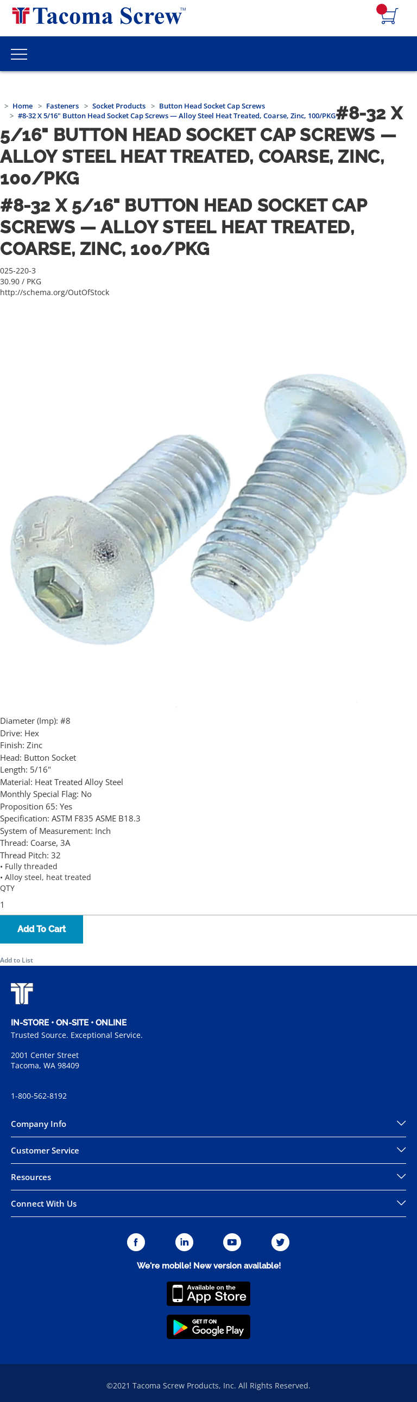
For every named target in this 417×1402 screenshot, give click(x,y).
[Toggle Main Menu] (19, 53)
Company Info (38, 1123)
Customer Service (45, 1150)
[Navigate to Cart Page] (390, 17)
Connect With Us (44, 1203)
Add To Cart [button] (41, 929)
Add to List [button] (16, 960)
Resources (31, 1176)
